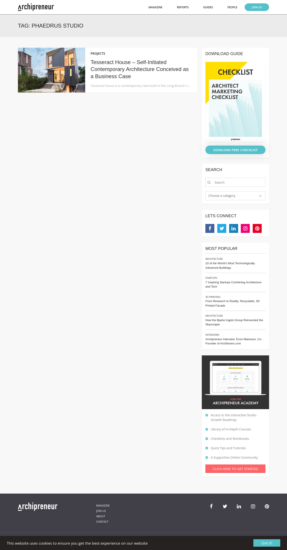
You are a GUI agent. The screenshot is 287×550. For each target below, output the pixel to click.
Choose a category (222, 195)
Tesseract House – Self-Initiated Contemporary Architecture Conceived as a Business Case (140, 69)
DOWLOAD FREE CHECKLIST (235, 150)
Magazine (155, 7)
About (100, 516)
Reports (183, 7)
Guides (208, 7)
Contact (102, 522)
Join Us (257, 7)
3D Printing (212, 297)
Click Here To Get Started (235, 468)
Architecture (214, 258)
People (232, 7)
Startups (211, 277)
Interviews (212, 334)
